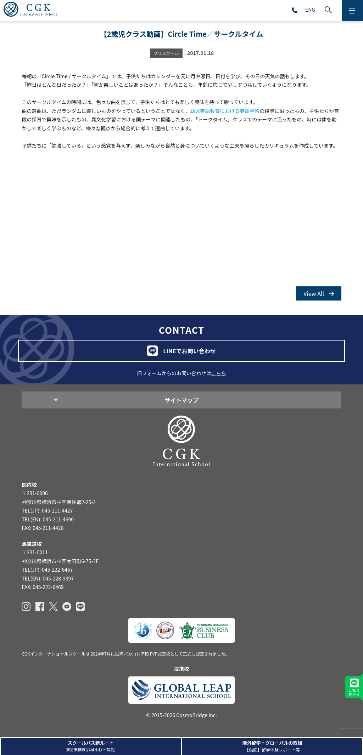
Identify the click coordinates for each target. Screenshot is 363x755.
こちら (218, 373)
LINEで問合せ (353, 688)
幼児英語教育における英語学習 (224, 110)
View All (318, 293)
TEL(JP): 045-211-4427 (47, 510)
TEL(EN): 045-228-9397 (48, 578)
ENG (310, 9)
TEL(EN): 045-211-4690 (48, 519)
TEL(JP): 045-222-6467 (47, 569)
